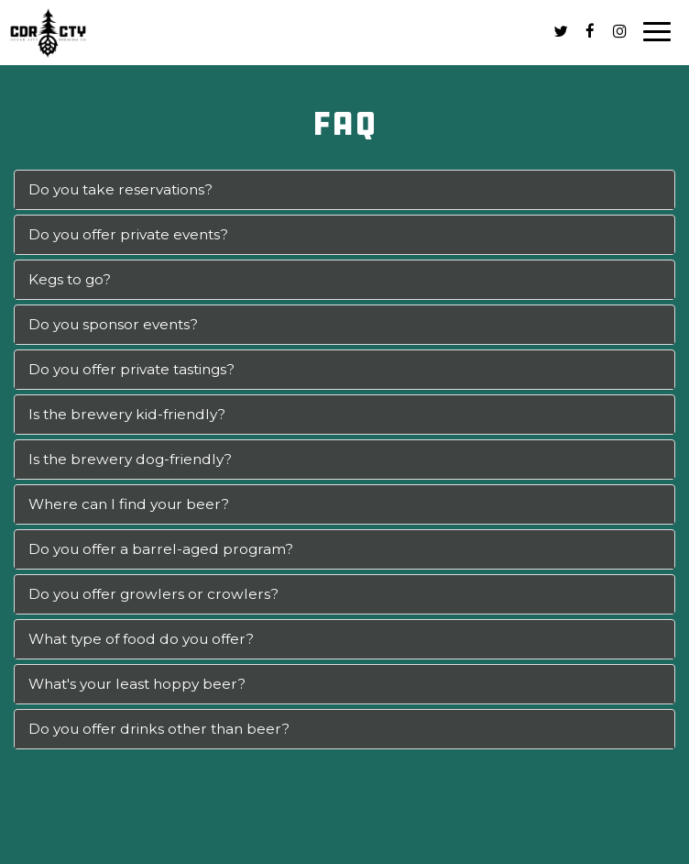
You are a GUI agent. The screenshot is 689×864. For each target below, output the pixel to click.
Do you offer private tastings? (131, 369)
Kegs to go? (69, 279)
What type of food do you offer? (141, 639)
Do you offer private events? (128, 234)
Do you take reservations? (120, 189)
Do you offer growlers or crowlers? (153, 594)
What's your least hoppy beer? (137, 683)
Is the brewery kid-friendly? (126, 414)
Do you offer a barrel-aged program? (160, 549)
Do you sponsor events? (113, 324)
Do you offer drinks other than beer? (159, 728)
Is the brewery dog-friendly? (130, 459)
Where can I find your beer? (128, 504)
